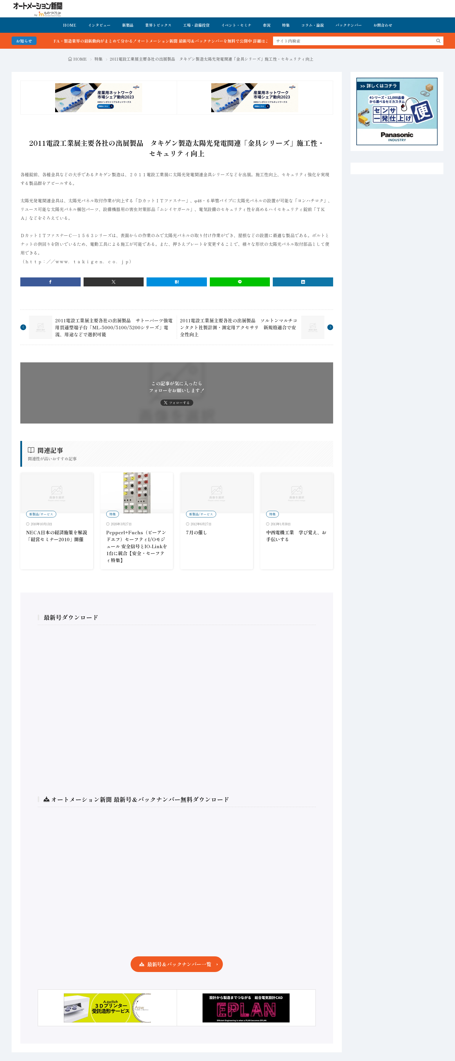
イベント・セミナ (236, 25)
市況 (266, 25)
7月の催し (196, 532)
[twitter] (114, 281)
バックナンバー (348, 25)
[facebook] (50, 281)
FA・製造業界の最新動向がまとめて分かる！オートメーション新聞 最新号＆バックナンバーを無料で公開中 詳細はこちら (178, 41)
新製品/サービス (41, 514)
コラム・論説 (312, 25)
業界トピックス (158, 25)
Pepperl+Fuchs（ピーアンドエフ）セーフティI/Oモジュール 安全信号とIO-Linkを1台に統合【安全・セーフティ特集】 (136, 546)
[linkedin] (303, 281)
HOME (69, 25)
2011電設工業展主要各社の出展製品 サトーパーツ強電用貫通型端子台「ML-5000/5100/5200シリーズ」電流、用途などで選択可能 (114, 327)
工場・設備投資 (196, 25)
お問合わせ (382, 25)
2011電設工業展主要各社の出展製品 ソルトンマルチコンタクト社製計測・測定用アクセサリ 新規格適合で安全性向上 (238, 327)
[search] (438, 41)
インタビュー (99, 25)
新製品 (127, 25)
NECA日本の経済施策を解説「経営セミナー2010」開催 (56, 536)
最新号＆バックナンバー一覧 (179, 964)
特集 (286, 25)
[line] (240, 281)
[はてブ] (177, 281)
